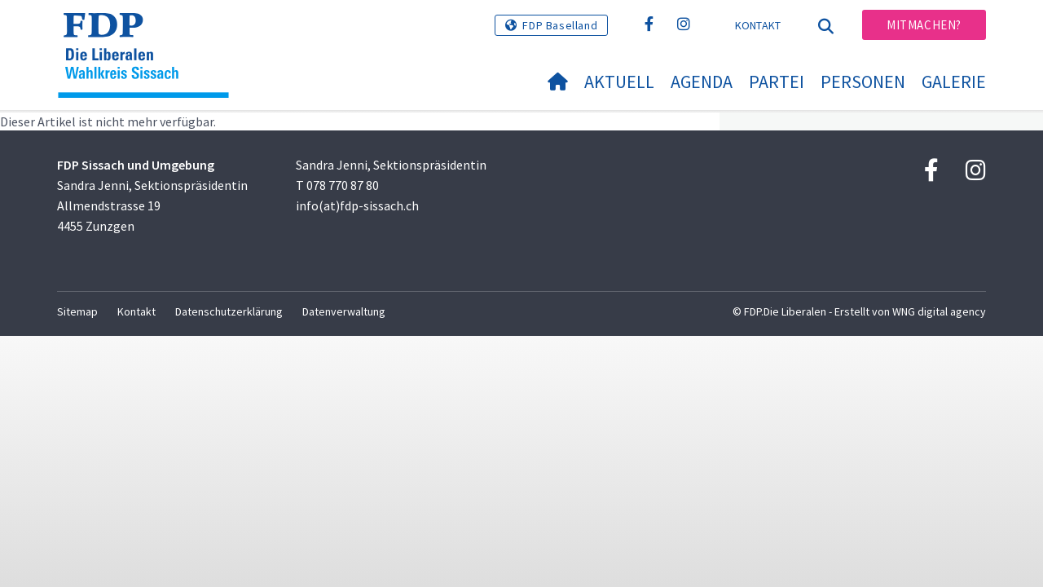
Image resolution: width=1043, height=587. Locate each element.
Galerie (954, 81)
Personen (863, 81)
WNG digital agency (939, 311)
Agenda (702, 81)
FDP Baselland (559, 25)
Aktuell (619, 81)
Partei (776, 81)
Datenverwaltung (343, 311)
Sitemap (77, 311)
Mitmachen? (924, 25)
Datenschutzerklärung (229, 311)
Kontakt (758, 25)
